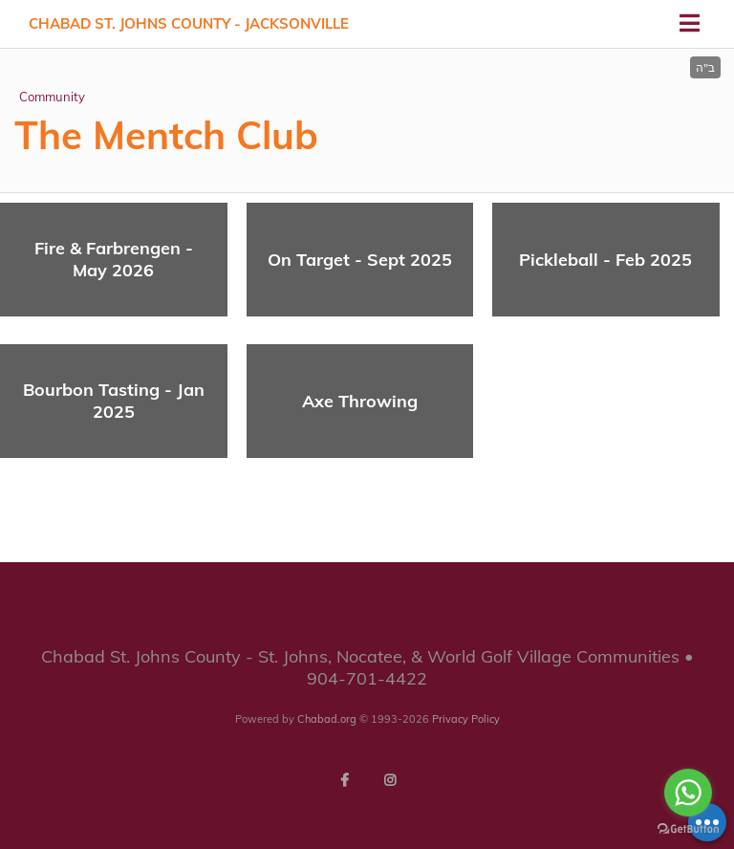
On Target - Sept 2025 (360, 260)
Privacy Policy (466, 719)
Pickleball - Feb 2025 (605, 260)
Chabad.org (326, 719)
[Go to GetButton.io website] (688, 829)
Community (52, 96)
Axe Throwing (360, 401)
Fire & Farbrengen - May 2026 (113, 259)
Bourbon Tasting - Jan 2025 (114, 401)
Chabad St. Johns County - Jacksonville (189, 23)
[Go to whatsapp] (688, 792)
